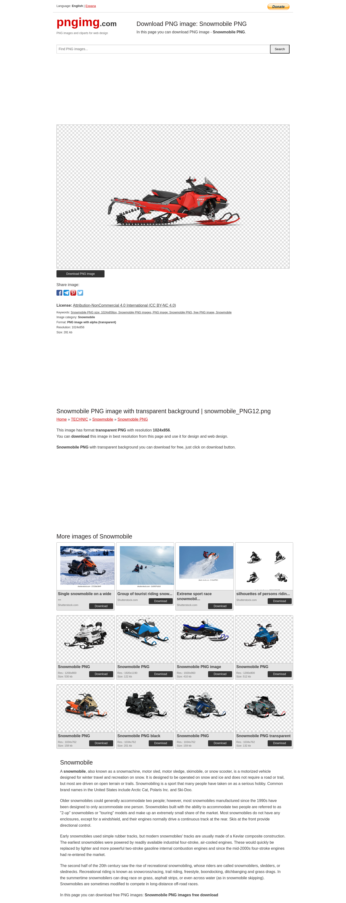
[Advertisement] (173, 91)
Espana (91, 6)
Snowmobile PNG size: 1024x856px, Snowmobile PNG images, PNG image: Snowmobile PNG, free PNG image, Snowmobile (151, 312)
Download (101, 606)
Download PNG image (80, 273)
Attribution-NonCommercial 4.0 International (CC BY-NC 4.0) (124, 305)
